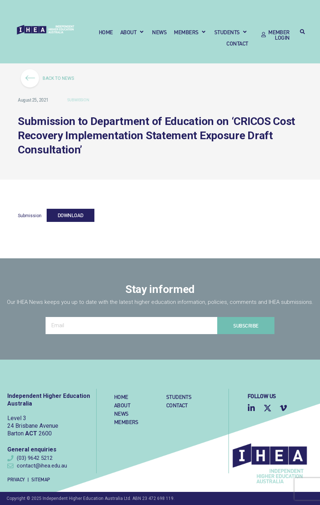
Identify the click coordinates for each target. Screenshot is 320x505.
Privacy (16, 479)
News (121, 413)
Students (178, 396)
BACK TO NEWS (50, 78)
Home (121, 396)
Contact (177, 405)
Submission (78, 100)
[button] (133, 32)
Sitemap (40, 479)
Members (126, 422)
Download (70, 215)
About (122, 405)
